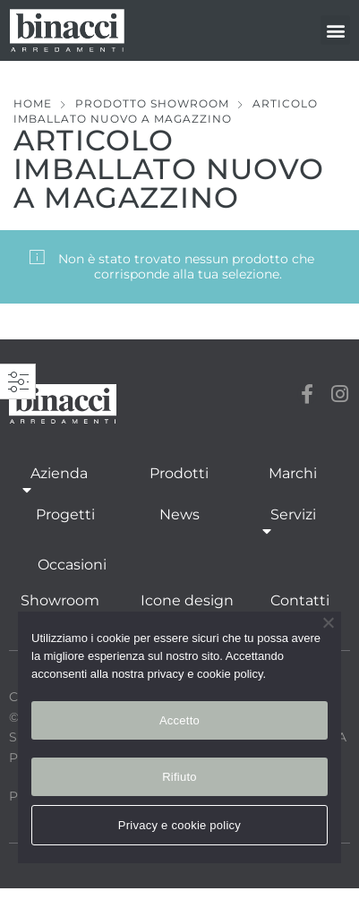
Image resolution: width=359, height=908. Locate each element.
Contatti (299, 600)
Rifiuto (179, 777)
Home (32, 103)
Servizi (292, 524)
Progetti (65, 514)
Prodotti (179, 473)
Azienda (59, 483)
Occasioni (72, 564)
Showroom (60, 600)
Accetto (179, 720)
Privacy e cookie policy (179, 825)
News (179, 514)
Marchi (293, 473)
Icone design (187, 600)
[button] (335, 30)
